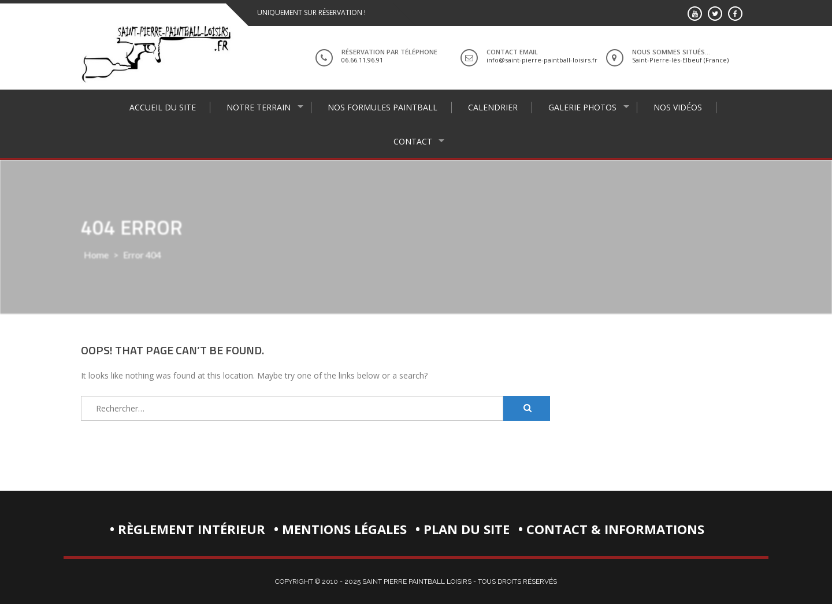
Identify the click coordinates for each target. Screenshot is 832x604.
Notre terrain (258, 107)
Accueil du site (162, 107)
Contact (412, 141)
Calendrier (493, 107)
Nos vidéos (677, 107)
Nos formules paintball (382, 107)
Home (96, 254)
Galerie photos (582, 107)
